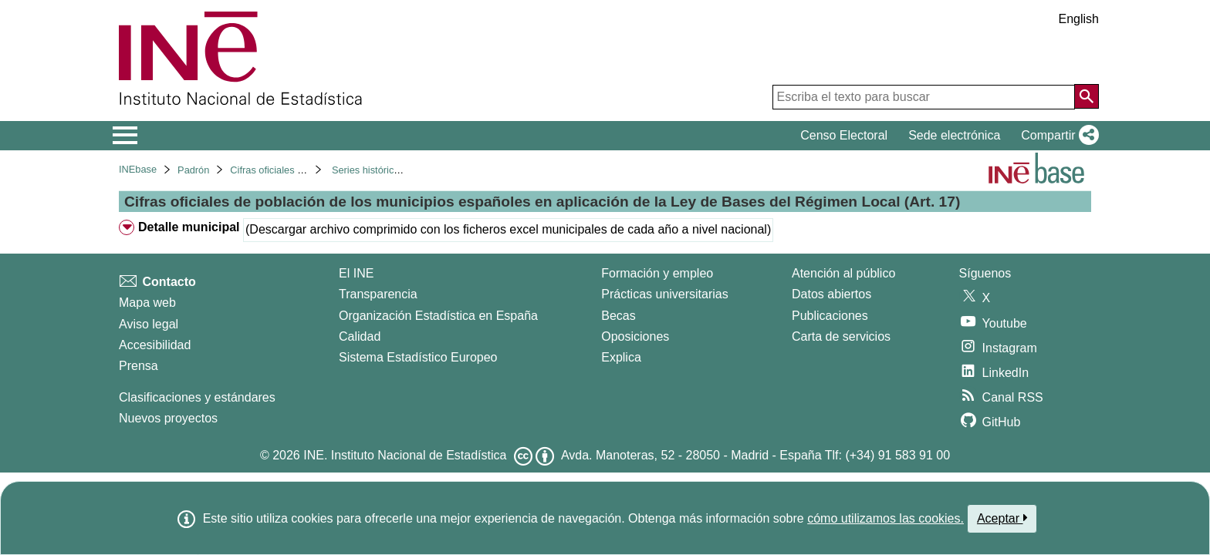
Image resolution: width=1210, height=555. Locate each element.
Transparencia (378, 294)
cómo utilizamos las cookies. (885, 518)
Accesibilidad (155, 345)
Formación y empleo (657, 273)
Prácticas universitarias (664, 294)
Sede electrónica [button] (954, 135)
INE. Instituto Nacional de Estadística (404, 455)
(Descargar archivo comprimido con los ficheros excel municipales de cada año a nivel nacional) (508, 229)
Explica (621, 357)
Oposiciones (635, 336)
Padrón (193, 170)
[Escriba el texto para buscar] (923, 97)
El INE (356, 273)
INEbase (138, 169)
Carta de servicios (841, 336)
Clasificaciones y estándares (197, 397)
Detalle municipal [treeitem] (189, 227)
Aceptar (1002, 518)
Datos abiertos (831, 294)
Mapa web (147, 302)
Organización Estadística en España (438, 315)
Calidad (359, 336)
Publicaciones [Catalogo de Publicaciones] (830, 315)
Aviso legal (148, 324)
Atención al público (843, 273)
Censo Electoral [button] (843, 135)
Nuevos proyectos (168, 418)
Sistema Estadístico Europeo (418, 357)
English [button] (1079, 18)
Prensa (138, 365)
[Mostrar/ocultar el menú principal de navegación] (125, 136)
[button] (1057, 136)
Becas (618, 315)
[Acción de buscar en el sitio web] (1086, 96)
